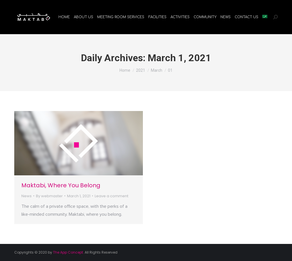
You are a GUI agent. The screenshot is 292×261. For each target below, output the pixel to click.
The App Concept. (68, 252)
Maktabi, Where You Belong (60, 185)
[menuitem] (64, 17)
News (26, 196)
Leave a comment (111, 196)
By (49, 196)
